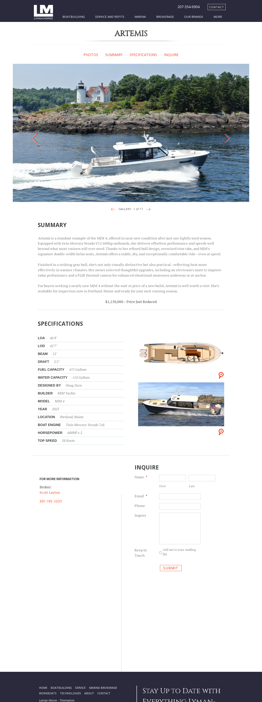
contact (216, 7)
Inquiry (140, 515)
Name (141, 477)
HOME (43, 615)
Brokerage (165, 17)
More (218, 17)
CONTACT (104, 620)
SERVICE (80, 615)
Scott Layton (50, 492)
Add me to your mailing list (179, 552)
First (162, 486)
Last (192, 486)
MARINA (94, 615)
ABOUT (89, 620)
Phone (140, 505)
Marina (140, 17)
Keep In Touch (141, 553)
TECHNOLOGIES (70, 620)
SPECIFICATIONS (143, 54)
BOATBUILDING (61, 615)
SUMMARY (114, 54)
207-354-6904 (188, 6)
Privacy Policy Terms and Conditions (62, 672)
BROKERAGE (109, 615)
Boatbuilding (73, 17)
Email (141, 496)
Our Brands (193, 17)
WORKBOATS (48, 620)
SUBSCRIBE (153, 677)
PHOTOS (91, 54)
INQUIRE (171, 54)
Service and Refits (109, 17)
